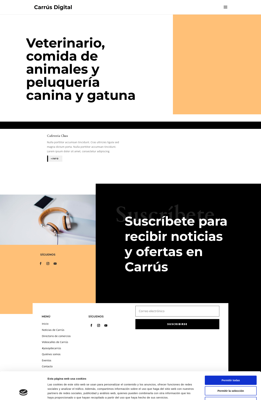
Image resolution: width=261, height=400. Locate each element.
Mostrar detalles (196, 392)
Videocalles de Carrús (55, 342)
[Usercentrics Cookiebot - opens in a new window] (23, 393)
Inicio (45, 323)
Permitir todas (231, 355)
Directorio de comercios (56, 336)
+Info (55, 158)
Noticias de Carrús (53, 330)
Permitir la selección (231, 366)
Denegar (230, 376)
